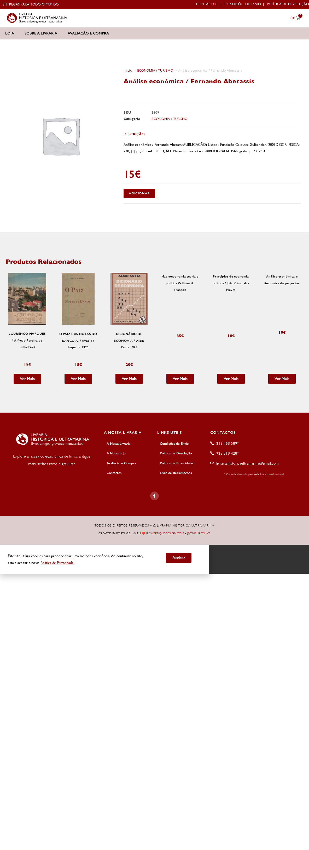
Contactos (206, 4)
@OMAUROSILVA (199, 533)
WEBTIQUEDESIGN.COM (167, 533)
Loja (9, 33)
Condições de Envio (242, 4)
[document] (154, 558)
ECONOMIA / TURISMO (155, 70)
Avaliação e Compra (88, 33)
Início (128, 70)
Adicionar (139, 193)
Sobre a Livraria (41, 33)
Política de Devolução (288, 4)
